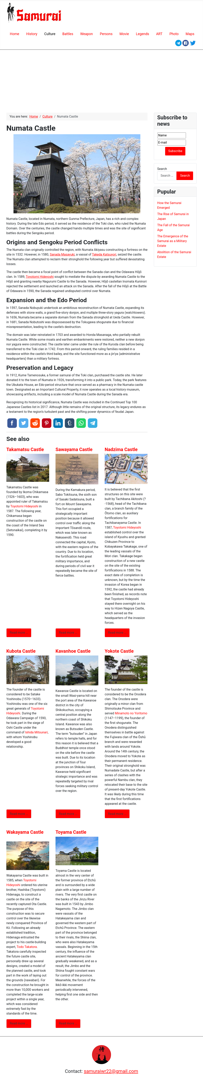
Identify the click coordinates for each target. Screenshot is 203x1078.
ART (159, 34)
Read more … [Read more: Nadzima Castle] (117, 632)
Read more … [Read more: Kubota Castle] (19, 814)
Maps (190, 34)
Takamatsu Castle (25, 449)
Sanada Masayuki (62, 254)
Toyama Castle (71, 832)
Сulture (49, 34)
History (31, 34)
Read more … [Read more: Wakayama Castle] (19, 1023)
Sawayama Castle (74, 449)
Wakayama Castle (24, 832)
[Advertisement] (101, 79)
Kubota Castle (20, 651)
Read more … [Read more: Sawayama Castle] (68, 632)
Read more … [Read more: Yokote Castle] (117, 814)
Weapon (86, 34)
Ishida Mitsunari (36, 732)
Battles (67, 34)
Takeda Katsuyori (104, 254)
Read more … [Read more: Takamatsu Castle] (19, 632)
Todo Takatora (27, 947)
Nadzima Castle (121, 449)
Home (14, 34)
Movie (124, 34)
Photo (174, 34)
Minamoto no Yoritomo (131, 713)
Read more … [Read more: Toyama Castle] (68, 1023)
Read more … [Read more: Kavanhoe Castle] (68, 814)
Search (162, 169)
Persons (106, 34)
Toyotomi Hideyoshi (40, 277)
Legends (142, 34)
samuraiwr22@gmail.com (111, 1071)
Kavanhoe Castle (73, 651)
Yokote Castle (119, 651)
